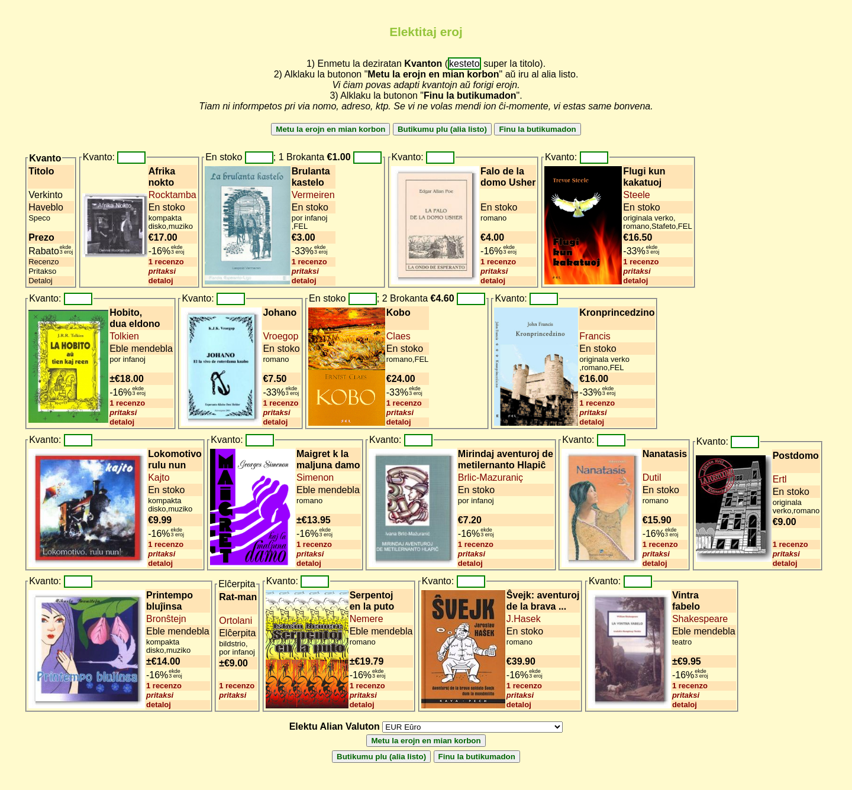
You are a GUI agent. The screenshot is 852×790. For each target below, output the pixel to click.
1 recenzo (166, 261)
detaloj (161, 280)
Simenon (315, 477)
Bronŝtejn (166, 619)
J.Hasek (523, 619)
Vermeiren (313, 195)
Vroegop (280, 336)
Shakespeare (700, 619)
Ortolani (235, 621)
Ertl (780, 479)
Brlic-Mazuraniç (490, 477)
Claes (398, 336)
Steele (636, 195)
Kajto (158, 477)
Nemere (366, 619)
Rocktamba (172, 195)
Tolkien (124, 336)
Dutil (652, 477)
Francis (594, 336)
